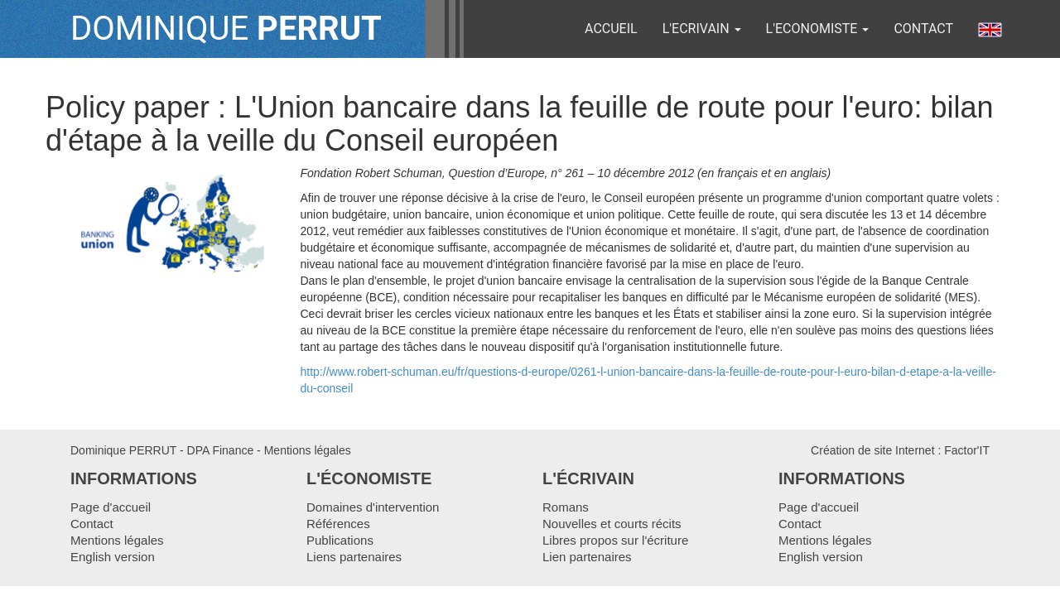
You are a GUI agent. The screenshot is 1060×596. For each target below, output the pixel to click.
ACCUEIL (611, 28)
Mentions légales (307, 450)
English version (112, 557)
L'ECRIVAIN (701, 28)
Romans (565, 507)
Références (338, 524)
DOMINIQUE (226, 28)
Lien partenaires (587, 557)
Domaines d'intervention (372, 507)
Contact (923, 28)
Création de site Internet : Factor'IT (900, 450)
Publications (339, 540)
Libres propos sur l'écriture (615, 540)
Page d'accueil (110, 507)
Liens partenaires (354, 557)
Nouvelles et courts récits (612, 524)
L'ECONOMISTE (818, 28)
